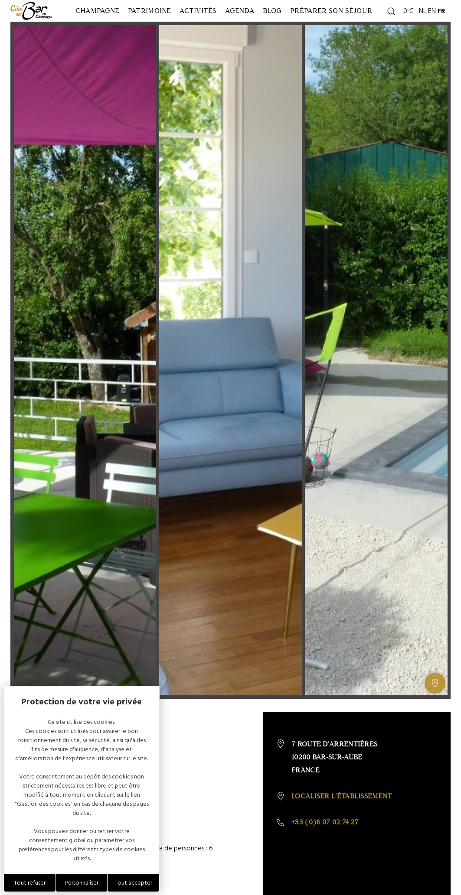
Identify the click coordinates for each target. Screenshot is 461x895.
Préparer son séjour (342, 20)
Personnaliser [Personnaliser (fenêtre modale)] (81, 883)
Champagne (92, 20)
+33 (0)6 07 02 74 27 (325, 842)
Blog (295, 20)
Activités (207, 20)
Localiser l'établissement (341, 816)
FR (441, 20)
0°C (407, 21)
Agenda (255, 20)
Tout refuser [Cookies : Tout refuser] (30, 883)
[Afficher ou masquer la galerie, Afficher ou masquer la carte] (435, 703)
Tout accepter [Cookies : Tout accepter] (133, 883)
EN (432, 20)
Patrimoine (151, 20)
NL (422, 20)
